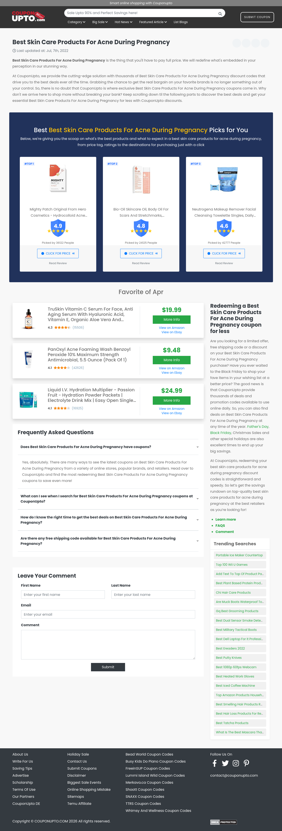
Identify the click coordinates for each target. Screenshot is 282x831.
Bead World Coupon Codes (149, 754)
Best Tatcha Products (232, 723)
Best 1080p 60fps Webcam (236, 667)
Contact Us (77, 761)
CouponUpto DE (26, 803)
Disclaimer (76, 775)
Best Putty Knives (229, 657)
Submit (108, 667)
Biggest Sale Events (84, 782)
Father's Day (258, 426)
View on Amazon (171, 328)
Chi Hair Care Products (233, 592)
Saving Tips (22, 768)
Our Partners (23, 796)
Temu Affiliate (79, 803)
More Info (172, 319)
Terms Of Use (24, 789)
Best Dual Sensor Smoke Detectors (242, 620)
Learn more (226, 519)
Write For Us (23, 761)
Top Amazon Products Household (241, 695)
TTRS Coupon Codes (143, 803)
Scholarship (23, 782)
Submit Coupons (82, 768)
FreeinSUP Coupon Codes (148, 768)
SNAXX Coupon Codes (145, 796)
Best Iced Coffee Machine (235, 685)
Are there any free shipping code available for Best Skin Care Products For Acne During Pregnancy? (98, 541)
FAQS (220, 525)
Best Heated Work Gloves (235, 676)
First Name (31, 585)
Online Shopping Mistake (89, 789)
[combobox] (144, 13)
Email (26, 605)
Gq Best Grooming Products (237, 611)
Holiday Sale (78, 754)
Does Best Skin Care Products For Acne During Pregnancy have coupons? (86, 446)
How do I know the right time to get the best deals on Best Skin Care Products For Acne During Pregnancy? (104, 520)
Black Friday (220, 432)
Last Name (121, 585)
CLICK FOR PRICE (58, 253)
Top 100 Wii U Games (232, 564)
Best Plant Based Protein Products (241, 583)
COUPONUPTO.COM (51, 821)
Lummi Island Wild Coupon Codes (155, 775)
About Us (20, 754)
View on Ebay (172, 332)
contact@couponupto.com (234, 775)
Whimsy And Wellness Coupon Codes (158, 810)
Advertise (21, 775)
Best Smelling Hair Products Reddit (242, 704)
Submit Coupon (257, 18)
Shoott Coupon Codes (145, 789)
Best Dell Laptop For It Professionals (243, 639)
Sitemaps (75, 796)
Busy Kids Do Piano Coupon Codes (156, 761)
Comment (30, 625)
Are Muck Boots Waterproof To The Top (245, 602)
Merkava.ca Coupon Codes (149, 782)
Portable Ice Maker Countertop (239, 555)
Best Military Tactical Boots (236, 630)
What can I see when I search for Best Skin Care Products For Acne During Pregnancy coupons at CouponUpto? (107, 499)
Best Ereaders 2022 (230, 648)
